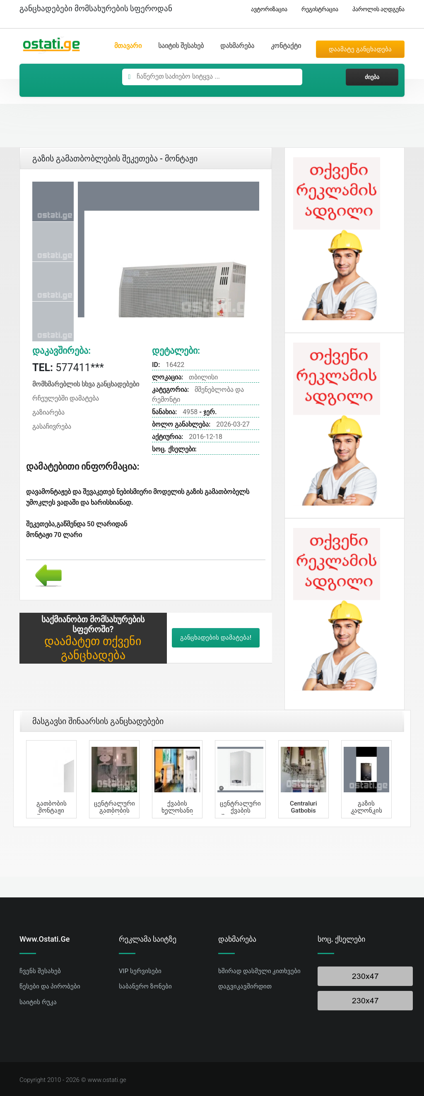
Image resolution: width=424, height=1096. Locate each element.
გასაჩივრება (51, 426)
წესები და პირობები (49, 986)
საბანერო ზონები (145, 986)
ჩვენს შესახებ (40, 971)
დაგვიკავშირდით (245, 986)
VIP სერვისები (140, 971)
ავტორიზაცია (266, 9)
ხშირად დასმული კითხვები (259, 971)
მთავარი (128, 46)
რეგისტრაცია (316, 9)
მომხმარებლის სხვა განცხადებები (85, 384)
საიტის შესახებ (181, 46)
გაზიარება (48, 412)
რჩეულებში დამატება (65, 398)
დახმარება (237, 46)
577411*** (68, 368)
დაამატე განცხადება (360, 49)
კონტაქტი (286, 46)
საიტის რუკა (38, 1002)
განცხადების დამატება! (215, 637)
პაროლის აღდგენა (375, 9)
